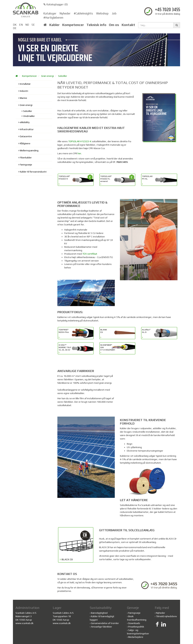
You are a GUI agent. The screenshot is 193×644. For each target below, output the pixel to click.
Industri (24, 91)
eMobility (24, 122)
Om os (114, 25)
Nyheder (65, 13)
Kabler (54, 25)
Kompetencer (73, 25)
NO (27, 24)
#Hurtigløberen (53, 17)
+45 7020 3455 (167, 10)
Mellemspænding (29, 150)
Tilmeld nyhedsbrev (166, 616)
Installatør (25, 83)
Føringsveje (26, 164)
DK (15, 24)
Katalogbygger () (55, 4)
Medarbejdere (135, 637)
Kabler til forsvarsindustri (33, 171)
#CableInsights (83, 13)
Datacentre (26, 136)
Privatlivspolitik (136, 626)
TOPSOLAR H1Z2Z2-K (79, 141)
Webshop (102, 13)
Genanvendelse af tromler (105, 623)
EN (21, 24)
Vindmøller (29, 116)
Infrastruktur (27, 129)
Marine (23, 98)
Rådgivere (25, 143)
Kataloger (49, 13)
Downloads (134, 623)
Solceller (62, 76)
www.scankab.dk (24, 623)
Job (114, 13)
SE (33, 24)
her (79, 153)
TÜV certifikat (89, 253)
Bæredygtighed (99, 612)
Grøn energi (47, 76)
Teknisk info (96, 25)
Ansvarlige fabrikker (101, 626)
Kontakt (128, 25)
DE (15, 28)
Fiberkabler (26, 157)
